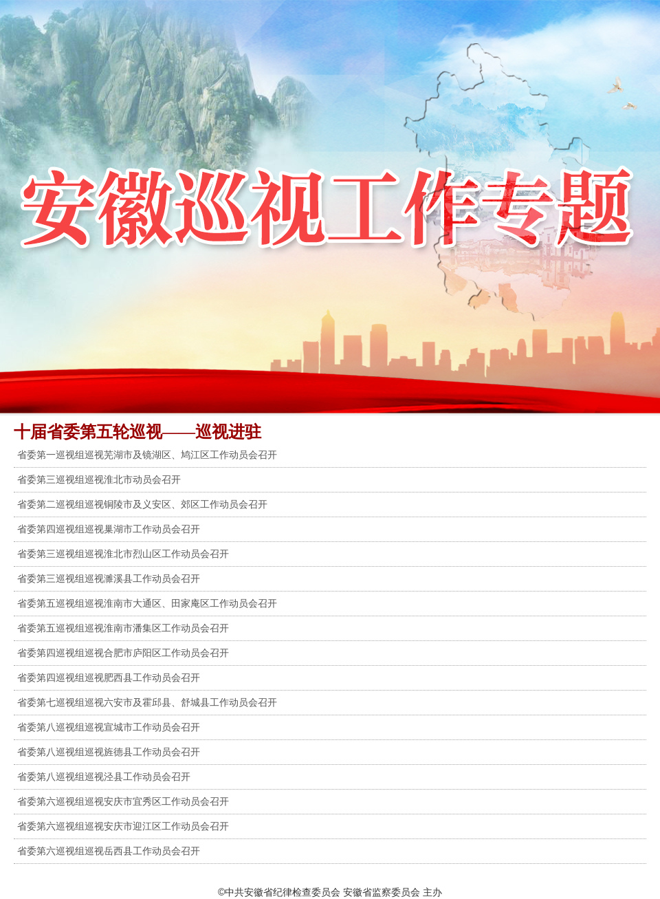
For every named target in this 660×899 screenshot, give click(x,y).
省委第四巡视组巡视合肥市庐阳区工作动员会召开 (123, 652)
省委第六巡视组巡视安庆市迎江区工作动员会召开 (123, 826)
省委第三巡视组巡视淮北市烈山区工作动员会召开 (123, 553)
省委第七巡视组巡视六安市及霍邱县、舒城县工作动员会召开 (147, 702)
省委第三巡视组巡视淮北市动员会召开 (99, 479)
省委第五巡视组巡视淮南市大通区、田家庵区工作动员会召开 (147, 603)
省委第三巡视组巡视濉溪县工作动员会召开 (108, 578)
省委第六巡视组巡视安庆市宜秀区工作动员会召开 (123, 801)
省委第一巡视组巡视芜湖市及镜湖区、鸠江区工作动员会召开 (147, 454)
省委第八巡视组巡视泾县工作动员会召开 (103, 776)
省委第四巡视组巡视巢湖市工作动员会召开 (108, 528)
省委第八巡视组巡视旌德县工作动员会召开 (108, 751)
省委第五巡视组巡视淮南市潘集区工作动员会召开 (123, 627)
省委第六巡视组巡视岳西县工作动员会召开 (108, 850)
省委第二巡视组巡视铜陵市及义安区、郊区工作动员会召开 (142, 504)
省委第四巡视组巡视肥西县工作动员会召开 (108, 677)
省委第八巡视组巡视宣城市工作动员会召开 (108, 727)
